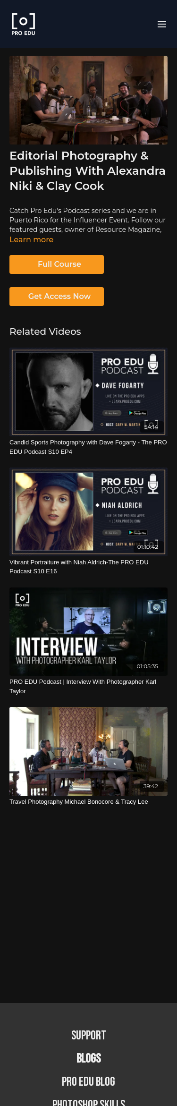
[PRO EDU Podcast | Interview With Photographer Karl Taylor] (88, 686)
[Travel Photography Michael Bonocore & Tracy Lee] (88, 802)
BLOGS (88, 1059)
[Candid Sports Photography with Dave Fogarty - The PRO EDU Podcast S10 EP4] (88, 447)
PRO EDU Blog (88, 1082)
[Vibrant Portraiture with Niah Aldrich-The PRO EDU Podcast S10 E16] (88, 567)
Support (88, 1036)
